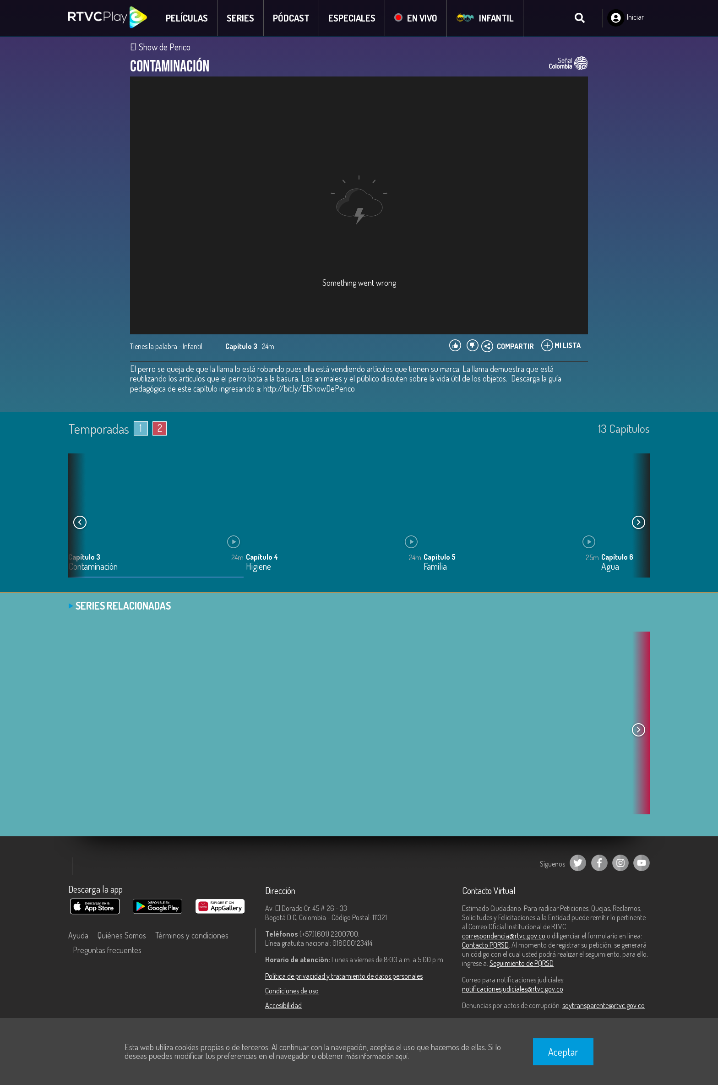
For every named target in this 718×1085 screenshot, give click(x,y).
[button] (638, 522)
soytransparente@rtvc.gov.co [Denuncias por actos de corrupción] (603, 1005)
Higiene (258, 567)
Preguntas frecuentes (107, 950)
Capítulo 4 (262, 557)
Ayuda (78, 935)
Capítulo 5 (440, 557)
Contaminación (93, 567)
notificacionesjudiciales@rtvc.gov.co (512, 988)
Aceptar (563, 1051)
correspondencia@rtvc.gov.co (503, 935)
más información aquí (376, 1056)
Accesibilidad (283, 1005)
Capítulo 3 (84, 557)
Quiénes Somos (122, 935)
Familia (435, 567)
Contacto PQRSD (485, 944)
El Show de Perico (160, 47)
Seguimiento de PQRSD (522, 963)
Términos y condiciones (191, 935)
